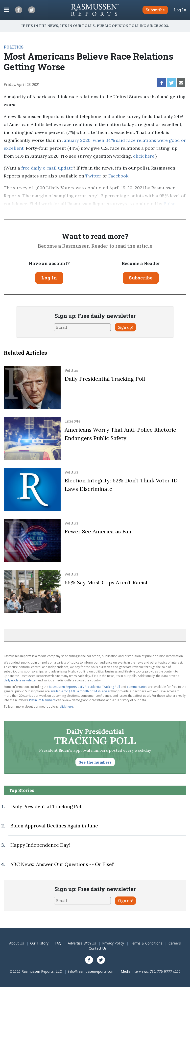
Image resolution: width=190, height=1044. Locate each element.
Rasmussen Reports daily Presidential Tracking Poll (84, 687)
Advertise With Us (82, 943)
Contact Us (98, 948)
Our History (39, 943)
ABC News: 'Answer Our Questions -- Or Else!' (62, 864)
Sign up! (125, 327)
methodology (78, 211)
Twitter (93, 176)
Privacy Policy (113, 943)
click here (143, 156)
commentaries (137, 687)
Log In (180, 10)
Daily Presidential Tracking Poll (105, 378)
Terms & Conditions (146, 943)
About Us (16, 943)
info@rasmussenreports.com (91, 971)
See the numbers (95, 762)
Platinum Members (42, 700)
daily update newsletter (20, 680)
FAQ (58, 943)
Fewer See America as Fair (98, 531)
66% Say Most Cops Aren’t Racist (106, 582)
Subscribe (141, 278)
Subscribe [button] (155, 9)
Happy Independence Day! (40, 845)
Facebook (118, 176)
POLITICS (14, 47)
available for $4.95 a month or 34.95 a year (80, 691)
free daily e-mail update (47, 168)
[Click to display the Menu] (6, 10)
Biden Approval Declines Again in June (54, 826)
